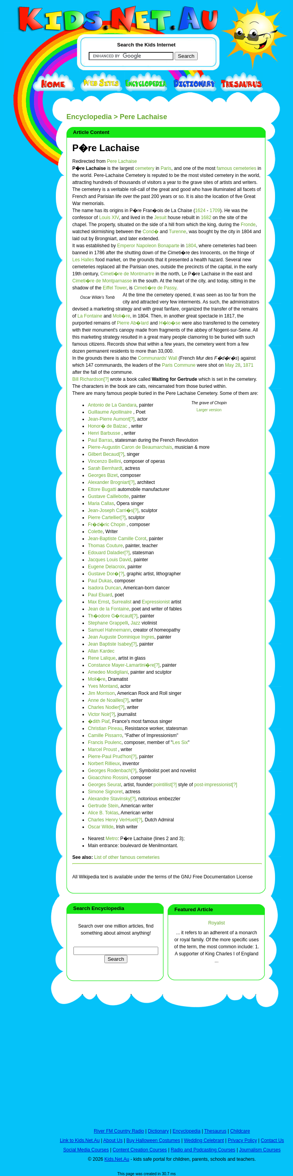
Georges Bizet (103, 475)
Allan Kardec (101, 651)
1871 (248, 365)
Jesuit (160, 217)
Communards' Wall (157, 358)
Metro (111, 838)
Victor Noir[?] (101, 714)
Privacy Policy (242, 1140)
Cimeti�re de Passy (155, 288)
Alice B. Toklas (103, 813)
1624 (200, 210)
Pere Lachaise (122, 161)
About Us (112, 1140)
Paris (166, 168)
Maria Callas (101, 503)
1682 (206, 217)
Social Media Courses (86, 1150)
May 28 (232, 365)
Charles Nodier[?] (106, 707)
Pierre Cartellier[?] (107, 517)
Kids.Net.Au (116, 1159)
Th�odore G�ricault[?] (113, 616)
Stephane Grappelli (108, 623)
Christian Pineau (105, 728)
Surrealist (122, 602)
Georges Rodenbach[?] (112, 770)
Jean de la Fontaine (108, 609)
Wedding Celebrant (204, 1140)
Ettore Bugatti (102, 489)
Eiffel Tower (115, 288)
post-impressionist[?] (215, 784)
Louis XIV (109, 217)
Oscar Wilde (100, 827)
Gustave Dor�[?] (106, 573)
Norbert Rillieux (104, 763)
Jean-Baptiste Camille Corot (117, 538)
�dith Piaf (98, 721)
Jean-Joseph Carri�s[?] (113, 510)
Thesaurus (215, 1131)
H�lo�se (169, 323)
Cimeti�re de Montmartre (127, 274)
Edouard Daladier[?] (109, 552)
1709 (215, 210)
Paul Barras (100, 440)
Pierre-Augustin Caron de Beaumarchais (130, 447)
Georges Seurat (104, 784)
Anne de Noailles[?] (108, 700)
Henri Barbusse (104, 433)
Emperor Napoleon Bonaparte (148, 245)
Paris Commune (178, 365)
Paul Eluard (100, 595)
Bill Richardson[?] (90, 379)
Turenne (177, 231)
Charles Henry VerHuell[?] (115, 820)
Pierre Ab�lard (132, 323)
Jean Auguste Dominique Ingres (121, 637)
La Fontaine (89, 316)
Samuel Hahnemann (109, 630)
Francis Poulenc (104, 742)
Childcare (240, 1131)
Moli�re (121, 316)
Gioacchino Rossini (108, 777)
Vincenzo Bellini (104, 461)
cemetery (144, 168)
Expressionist (156, 602)
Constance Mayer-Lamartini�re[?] (123, 665)
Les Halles (83, 259)
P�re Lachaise (105, 148)
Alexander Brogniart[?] (111, 482)
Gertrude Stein (103, 805)
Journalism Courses (259, 1150)
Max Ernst (98, 602)
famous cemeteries (236, 168)
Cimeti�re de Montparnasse (102, 281)
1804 (191, 245)
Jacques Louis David (109, 559)
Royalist (216, 923)
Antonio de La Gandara (112, 405)
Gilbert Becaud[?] (106, 454)
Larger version (209, 410)
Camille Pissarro (105, 735)
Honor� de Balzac (107, 426)
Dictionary (158, 1131)
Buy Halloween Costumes (153, 1140)
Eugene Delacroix (106, 566)
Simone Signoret (105, 791)
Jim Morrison (101, 693)
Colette (95, 531)
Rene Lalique (102, 658)
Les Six (180, 742)
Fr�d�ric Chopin (106, 524)
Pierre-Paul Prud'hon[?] (112, 756)
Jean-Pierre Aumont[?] (111, 419)
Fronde (248, 224)
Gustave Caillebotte (108, 496)
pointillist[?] (165, 784)
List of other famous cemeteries (126, 857)
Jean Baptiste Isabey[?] (112, 644)
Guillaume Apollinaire (110, 412)
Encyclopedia (89, 117)
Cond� (151, 231)
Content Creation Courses (140, 1150)
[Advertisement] (23, 286)
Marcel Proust (102, 749)
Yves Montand (103, 686)
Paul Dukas (100, 581)
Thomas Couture (105, 545)
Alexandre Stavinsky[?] (112, 798)
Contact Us (272, 1140)
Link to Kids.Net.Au (80, 1140)
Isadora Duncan (104, 588)
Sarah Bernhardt (105, 468)
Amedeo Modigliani (108, 672)
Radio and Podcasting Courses (203, 1150)
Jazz (135, 623)
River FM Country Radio (119, 1131)
